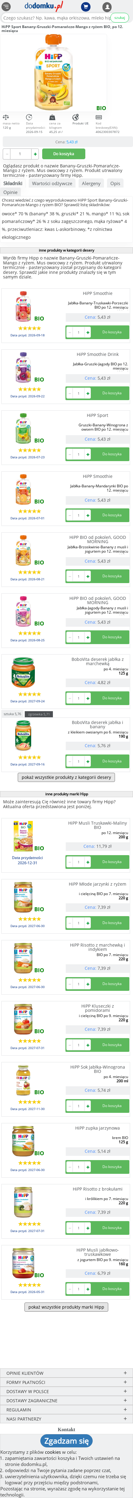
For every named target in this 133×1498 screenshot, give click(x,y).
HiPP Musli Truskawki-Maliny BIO (97, 825)
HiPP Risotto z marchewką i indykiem (97, 947)
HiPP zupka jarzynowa (97, 1128)
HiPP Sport (97, 415)
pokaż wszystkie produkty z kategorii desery (66, 777)
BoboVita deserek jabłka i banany (97, 724)
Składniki (12, 183)
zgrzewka (39, 714)
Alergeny (91, 183)
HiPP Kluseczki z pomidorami (97, 1008)
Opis (115, 183)
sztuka (12, 713)
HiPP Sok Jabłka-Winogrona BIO (97, 1069)
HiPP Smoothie (98, 293)
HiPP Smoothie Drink (98, 354)
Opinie (10, 192)
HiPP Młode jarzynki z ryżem (97, 884)
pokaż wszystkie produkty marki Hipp (66, 1307)
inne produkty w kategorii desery (66, 250)
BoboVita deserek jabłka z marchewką (98, 661)
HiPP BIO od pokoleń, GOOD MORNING (97, 539)
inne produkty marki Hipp (66, 794)
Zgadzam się (66, 1440)
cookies (53, 1452)
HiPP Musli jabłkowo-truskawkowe (97, 1252)
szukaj (119, 17)
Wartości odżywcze (52, 183)
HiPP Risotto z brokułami (98, 1189)
